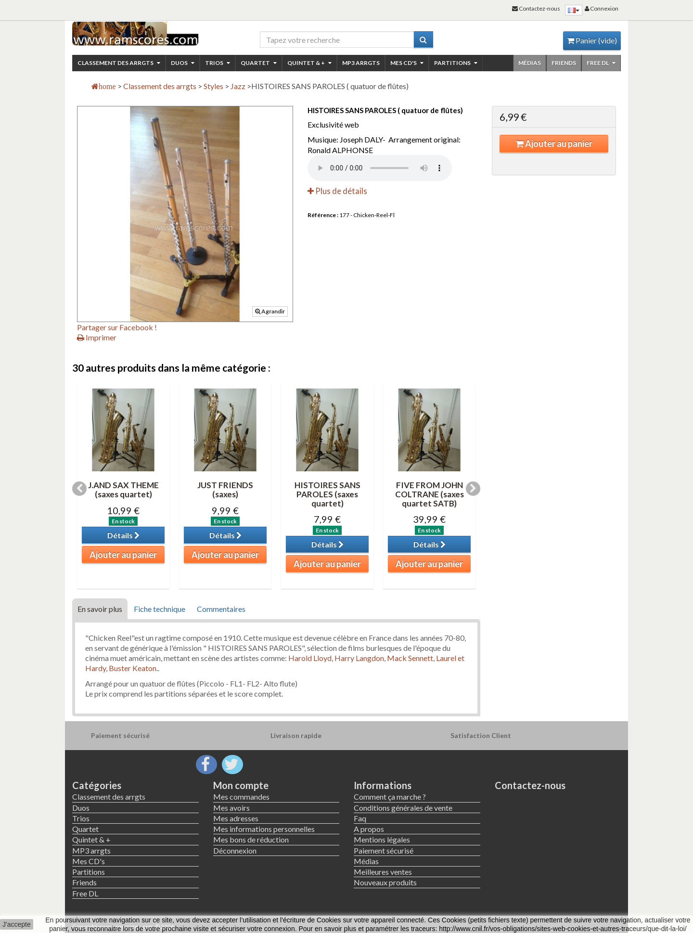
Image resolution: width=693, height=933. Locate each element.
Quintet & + (309, 62)
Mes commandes (241, 796)
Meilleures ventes (383, 871)
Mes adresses (235, 818)
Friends (564, 62)
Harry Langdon (359, 657)
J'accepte (16, 924)
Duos (182, 62)
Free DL (601, 62)
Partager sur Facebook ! (117, 327)
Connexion (601, 8)
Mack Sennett (410, 657)
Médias (529, 62)
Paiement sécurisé (383, 850)
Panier (592, 40)
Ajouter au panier (553, 143)
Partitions (455, 62)
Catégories (96, 785)
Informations (382, 785)
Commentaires (221, 608)
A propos (369, 828)
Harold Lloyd (310, 657)
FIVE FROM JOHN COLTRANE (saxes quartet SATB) (429, 494)
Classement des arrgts (118, 62)
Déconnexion (235, 850)
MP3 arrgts (361, 62)
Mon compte (241, 785)
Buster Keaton (132, 668)
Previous (79, 488)
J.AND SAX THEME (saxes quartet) (123, 489)
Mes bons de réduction (251, 839)
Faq (360, 818)
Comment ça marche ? (390, 796)
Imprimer (96, 337)
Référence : (323, 215)
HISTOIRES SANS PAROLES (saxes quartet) (327, 494)
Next (473, 488)
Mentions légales (382, 839)
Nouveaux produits (385, 882)
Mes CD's (407, 62)
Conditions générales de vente (403, 807)
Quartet (259, 62)
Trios (217, 62)
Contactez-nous (530, 785)
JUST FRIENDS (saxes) (225, 489)
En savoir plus (99, 608)
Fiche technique (159, 608)
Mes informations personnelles (264, 828)
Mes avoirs (231, 807)
